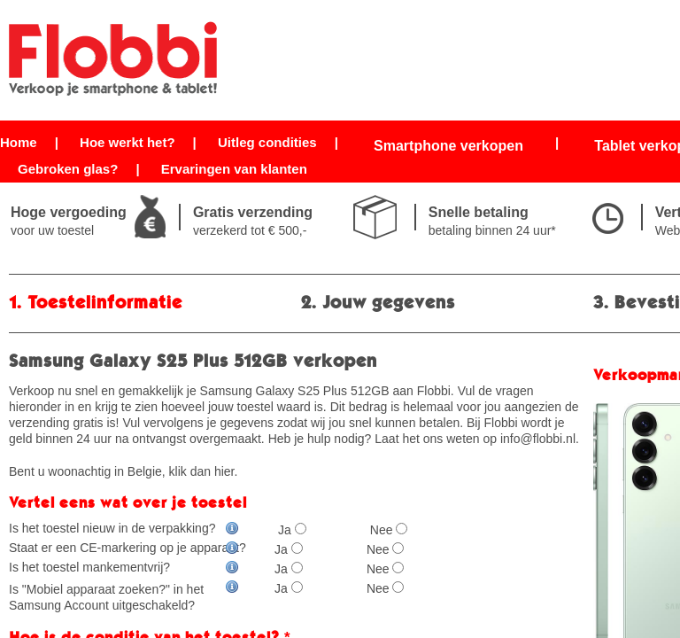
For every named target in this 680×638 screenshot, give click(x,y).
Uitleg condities (267, 142)
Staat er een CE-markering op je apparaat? (127, 548)
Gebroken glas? (68, 168)
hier (224, 471)
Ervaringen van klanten (234, 168)
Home (18, 142)
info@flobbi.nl (538, 439)
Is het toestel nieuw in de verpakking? (124, 528)
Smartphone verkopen (448, 145)
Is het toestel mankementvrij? (124, 567)
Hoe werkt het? (127, 142)
